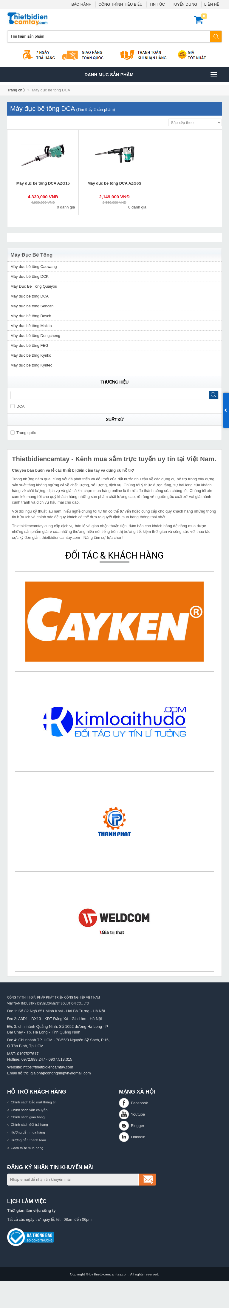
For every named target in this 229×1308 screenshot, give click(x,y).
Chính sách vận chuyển (29, 1110)
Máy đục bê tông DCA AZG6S (114, 183)
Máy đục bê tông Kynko (30, 355)
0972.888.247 (33, 1059)
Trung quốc (23, 432)
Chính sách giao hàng (28, 1117)
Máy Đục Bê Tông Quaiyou (33, 286)
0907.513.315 (60, 1059)
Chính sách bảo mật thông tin (34, 1102)
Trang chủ (16, 90)
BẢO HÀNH (81, 4)
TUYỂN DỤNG (184, 4)
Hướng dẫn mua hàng (28, 1132)
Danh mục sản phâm (150, 74)
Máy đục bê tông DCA (51, 90)
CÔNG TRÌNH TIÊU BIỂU (120, 4)
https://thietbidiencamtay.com (48, 1067)
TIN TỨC (157, 4)
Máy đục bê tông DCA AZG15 (43, 183)
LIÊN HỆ (211, 4)
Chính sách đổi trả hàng (29, 1124)
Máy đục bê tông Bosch (30, 316)
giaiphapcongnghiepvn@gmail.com (60, 1073)
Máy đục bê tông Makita (31, 325)
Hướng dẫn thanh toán (28, 1140)
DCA (17, 406)
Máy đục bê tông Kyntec (31, 365)
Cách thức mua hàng (27, 1148)
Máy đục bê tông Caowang (33, 266)
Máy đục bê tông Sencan (32, 306)
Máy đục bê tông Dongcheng (35, 335)
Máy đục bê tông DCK (29, 276)
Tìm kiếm (216, 36)
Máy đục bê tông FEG (29, 345)
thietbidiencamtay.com (111, 1274)
